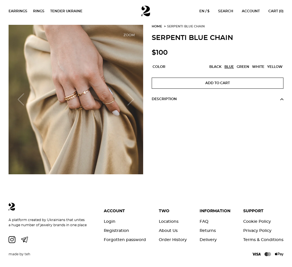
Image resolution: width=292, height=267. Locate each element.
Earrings (18, 11)
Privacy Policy (257, 230)
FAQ (204, 221)
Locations (169, 221)
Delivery (208, 239)
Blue (229, 66)
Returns (208, 230)
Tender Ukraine (66, 11)
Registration (116, 230)
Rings (38, 11)
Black (215, 66)
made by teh (19, 254)
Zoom (129, 35)
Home (157, 26)
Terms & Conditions (263, 239)
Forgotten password (125, 239)
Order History (173, 239)
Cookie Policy (257, 221)
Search (225, 11)
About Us (168, 230)
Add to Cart (217, 83)
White (258, 66)
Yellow (275, 66)
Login (109, 221)
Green (243, 66)
